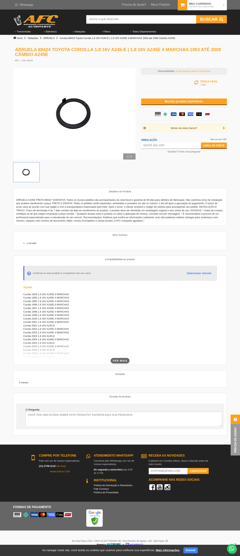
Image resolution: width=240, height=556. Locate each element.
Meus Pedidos (160, 4)
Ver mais (120, 360)
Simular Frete (214, 145)
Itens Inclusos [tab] (120, 235)
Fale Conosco (101, 488)
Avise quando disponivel (184, 101)
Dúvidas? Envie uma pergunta (184, 151)
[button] (235, 435)
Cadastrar (198, 470)
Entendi (190, 550)
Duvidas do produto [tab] (120, 396)
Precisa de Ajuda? (134, 4)
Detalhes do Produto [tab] (120, 191)
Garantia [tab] (120, 374)
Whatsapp (24, 4)
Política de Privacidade (106, 492)
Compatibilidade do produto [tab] (120, 259)
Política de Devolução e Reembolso (113, 485)
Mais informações (167, 550)
